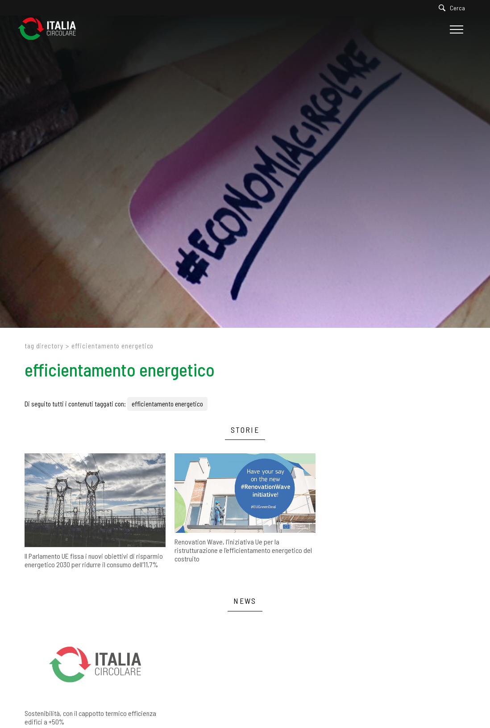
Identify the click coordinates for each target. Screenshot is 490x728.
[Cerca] (454, 8)
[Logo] (51, 29)
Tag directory (44, 346)
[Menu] (455, 29)
